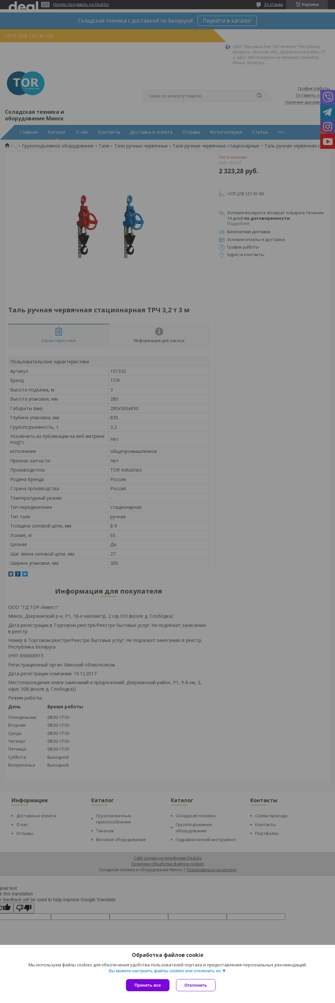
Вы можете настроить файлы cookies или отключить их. (165, 970)
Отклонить (196, 985)
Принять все (147, 985)
